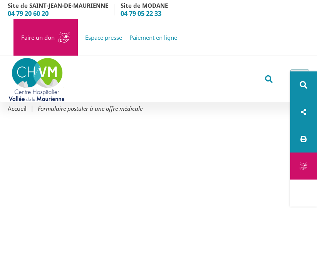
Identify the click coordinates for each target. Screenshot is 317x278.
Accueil (17, 108)
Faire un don (38, 37)
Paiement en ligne (153, 37)
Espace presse (103, 37)
